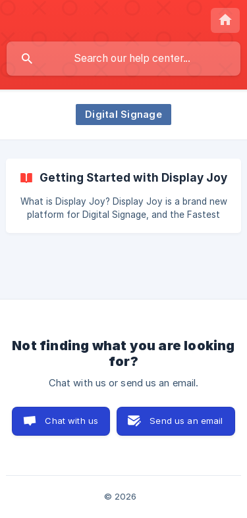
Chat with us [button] (71, 420)
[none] (225, 20)
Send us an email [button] (186, 420)
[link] (123, 196)
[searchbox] (123, 58)
